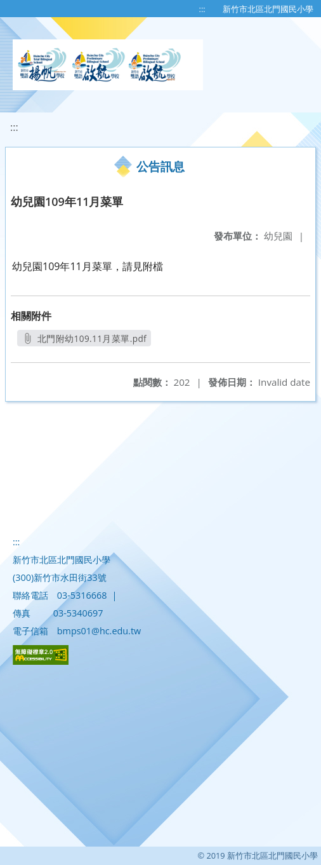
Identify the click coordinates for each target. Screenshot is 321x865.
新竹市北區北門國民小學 (268, 9)
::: (202, 9)
